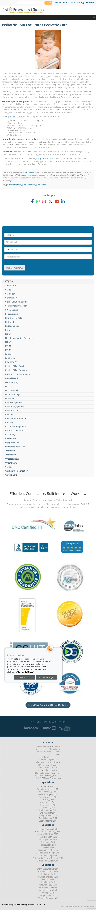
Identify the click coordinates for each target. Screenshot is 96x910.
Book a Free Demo (14, 267)
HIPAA (8, 342)
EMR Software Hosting (48, 765)
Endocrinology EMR (48, 810)
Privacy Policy (21, 904)
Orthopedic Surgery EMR (48, 860)
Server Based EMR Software (48, 749)
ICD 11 (8, 350)
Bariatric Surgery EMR (48, 794)
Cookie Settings (46, 677)
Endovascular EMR (48, 812)
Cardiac (8, 289)
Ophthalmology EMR (48, 855)
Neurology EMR (48, 842)
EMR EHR (9, 322)
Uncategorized (12, 458)
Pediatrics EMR (48, 874)
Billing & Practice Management (48, 773)
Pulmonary (10, 438)
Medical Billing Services (48, 759)
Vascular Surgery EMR (48, 898)
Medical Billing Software (16, 370)
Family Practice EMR (48, 818)
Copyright (10, 904)
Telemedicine (11, 454)
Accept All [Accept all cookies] (24, 677)
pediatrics (41, 184)
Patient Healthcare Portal (48, 767)
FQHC (7, 334)
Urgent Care (11, 462)
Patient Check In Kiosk (48, 770)
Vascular (9, 466)
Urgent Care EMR (48, 895)
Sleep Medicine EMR (48, 887)
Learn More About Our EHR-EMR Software (48, 705)
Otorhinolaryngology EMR (48, 868)
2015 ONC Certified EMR (48, 754)
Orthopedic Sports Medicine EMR (48, 858)
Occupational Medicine (48, 850)
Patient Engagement (14, 406)
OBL (7, 386)
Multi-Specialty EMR (48, 839)
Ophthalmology (12, 394)
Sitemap (31, 904)
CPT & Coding (11, 310)
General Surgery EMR (48, 829)
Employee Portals (13, 318)
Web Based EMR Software (48, 746)
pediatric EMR (41, 87)
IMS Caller (9, 354)
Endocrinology (12, 326)
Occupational (11, 390)
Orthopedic (10, 398)
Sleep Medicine (12, 442)
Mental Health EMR (48, 836)
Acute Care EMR (48, 786)
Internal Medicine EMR (48, 834)
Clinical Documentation (16, 305)
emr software (15, 184)
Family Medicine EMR (48, 815)
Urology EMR (48, 892)
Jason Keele (29, 172)
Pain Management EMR (48, 871)
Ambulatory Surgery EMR (48, 789)
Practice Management (15, 426)
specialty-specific (15, 116)
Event (7, 330)
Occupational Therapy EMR (48, 852)
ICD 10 (8, 346)
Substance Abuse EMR (15, 446)
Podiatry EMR (48, 879)
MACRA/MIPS (11, 362)
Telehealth (10, 450)
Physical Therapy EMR (48, 876)
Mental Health (11, 378)
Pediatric (9, 414)
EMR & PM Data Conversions (48, 778)
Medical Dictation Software (17, 374)
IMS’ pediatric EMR (44, 158)
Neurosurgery (11, 382)
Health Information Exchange (19, 338)
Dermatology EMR (48, 805)
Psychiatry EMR (48, 882)
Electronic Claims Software (48, 762)
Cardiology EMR (48, 799)
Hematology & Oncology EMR (48, 831)
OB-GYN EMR (48, 847)
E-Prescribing (11, 314)
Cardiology (10, 293)
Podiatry (9, 422)
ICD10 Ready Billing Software (48, 775)
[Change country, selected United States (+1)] (7, 249)
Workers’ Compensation (16, 470)
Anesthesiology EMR (48, 791)
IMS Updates (11, 358)
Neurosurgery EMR (48, 844)
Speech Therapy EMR (48, 890)
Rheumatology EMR (48, 884)
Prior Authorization (14, 430)
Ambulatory (10, 285)
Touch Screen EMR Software (48, 751)
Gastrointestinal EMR (48, 820)
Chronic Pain (11, 297)
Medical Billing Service (15, 366)
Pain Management (13, 402)
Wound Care (11, 474)
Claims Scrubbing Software (17, 301)
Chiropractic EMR (48, 802)
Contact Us (40, 904)
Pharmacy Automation (15, 418)
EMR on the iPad (48, 757)
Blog (4, 904)
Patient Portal (11, 410)
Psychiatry (10, 434)
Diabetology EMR (48, 807)
